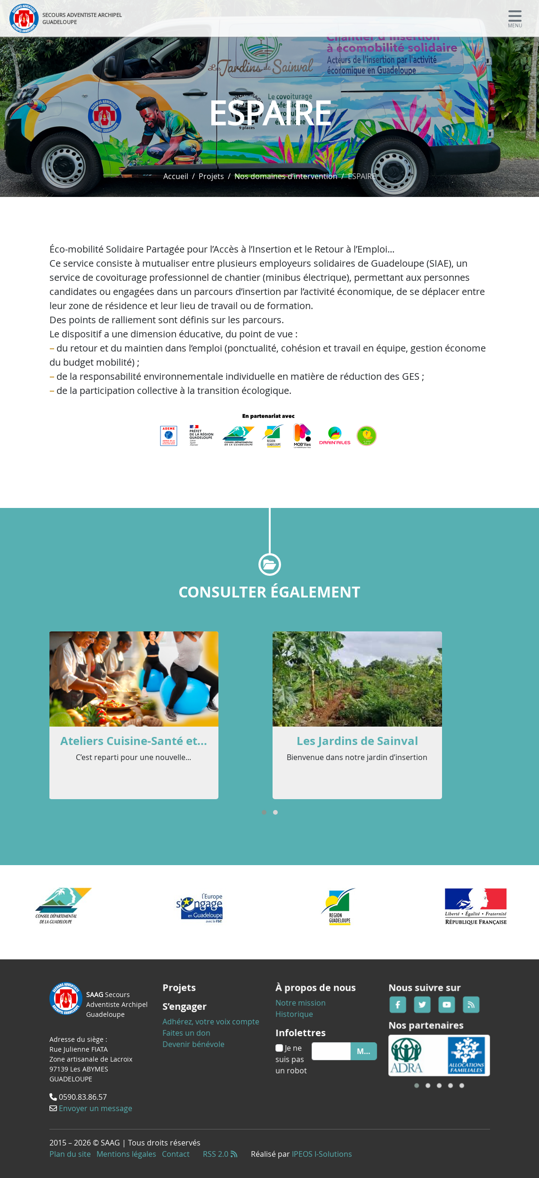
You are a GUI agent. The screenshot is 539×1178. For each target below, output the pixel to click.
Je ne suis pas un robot (297, 1054)
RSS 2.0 (220, 1154)
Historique (299, 1017)
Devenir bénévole (197, 1039)
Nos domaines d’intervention (286, 176)
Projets (211, 176)
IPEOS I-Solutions (322, 1154)
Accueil (175, 176)
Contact (176, 1154)
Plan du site (70, 1154)
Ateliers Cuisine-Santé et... (133, 740)
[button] (264, 812)
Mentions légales (126, 1154)
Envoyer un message (95, 1107)
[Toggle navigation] (515, 18)
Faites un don (191, 1030)
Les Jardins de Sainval (357, 740)
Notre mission (305, 1007)
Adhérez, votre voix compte (211, 1020)
